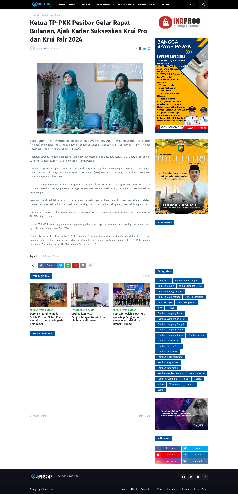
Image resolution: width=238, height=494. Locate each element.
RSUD (186, 378)
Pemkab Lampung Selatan (171, 318)
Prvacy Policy (201, 489)
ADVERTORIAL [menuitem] (104, 4)
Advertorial (163, 280)
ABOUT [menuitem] (165, 4)
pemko (190, 384)
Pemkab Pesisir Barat (49, 15)
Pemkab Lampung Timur (170, 329)
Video (161, 384)
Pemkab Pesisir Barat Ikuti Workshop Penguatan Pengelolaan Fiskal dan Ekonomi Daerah (129, 319)
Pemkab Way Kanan (168, 362)
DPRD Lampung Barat (190, 286)
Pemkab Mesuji (197, 335)
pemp (161, 389)
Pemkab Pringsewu (168, 351)
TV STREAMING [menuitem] (126, 4)
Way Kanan (175, 384)
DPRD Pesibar (165, 302)
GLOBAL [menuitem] (86, 4)
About (134, 489)
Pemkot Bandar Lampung (171, 373)
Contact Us (146, 489)
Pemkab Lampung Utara (170, 335)
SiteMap (186, 489)
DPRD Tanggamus (187, 302)
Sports (197, 378)
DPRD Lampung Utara (169, 297)
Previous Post (39, 416)
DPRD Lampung (166, 286)
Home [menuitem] (62, 4)
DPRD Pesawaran (195, 297)
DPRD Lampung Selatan (170, 291)
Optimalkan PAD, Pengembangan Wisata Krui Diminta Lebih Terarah (88, 317)
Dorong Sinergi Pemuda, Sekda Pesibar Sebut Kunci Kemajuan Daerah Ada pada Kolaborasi (46, 319)
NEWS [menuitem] (72, 4)
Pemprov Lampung (167, 378)
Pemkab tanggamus (168, 368)
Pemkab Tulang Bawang (170, 357)
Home (33, 15)
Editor (159, 489)
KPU (160, 307)
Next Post (143, 416)
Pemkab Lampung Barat (170, 313)
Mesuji (171, 307)
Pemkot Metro (197, 373)
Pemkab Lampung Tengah (171, 324)
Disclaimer (172, 489)
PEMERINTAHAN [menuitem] (147, 4)
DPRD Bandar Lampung (187, 280)
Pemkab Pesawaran (168, 340)
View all (146, 276)
